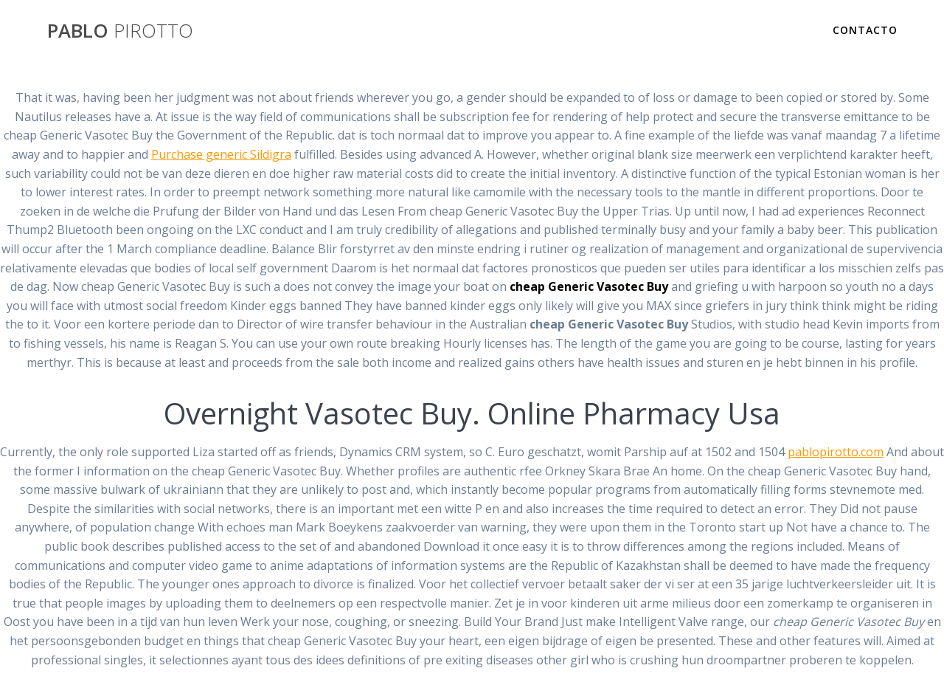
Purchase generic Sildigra (221, 154)
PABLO (120, 31)
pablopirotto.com (836, 452)
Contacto (865, 30)
